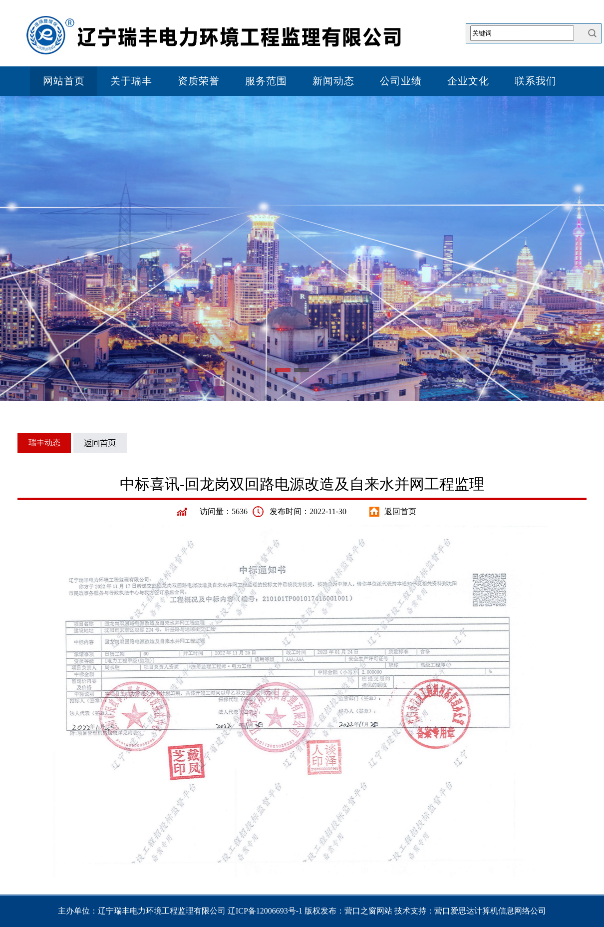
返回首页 (400, 511)
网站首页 (64, 80)
